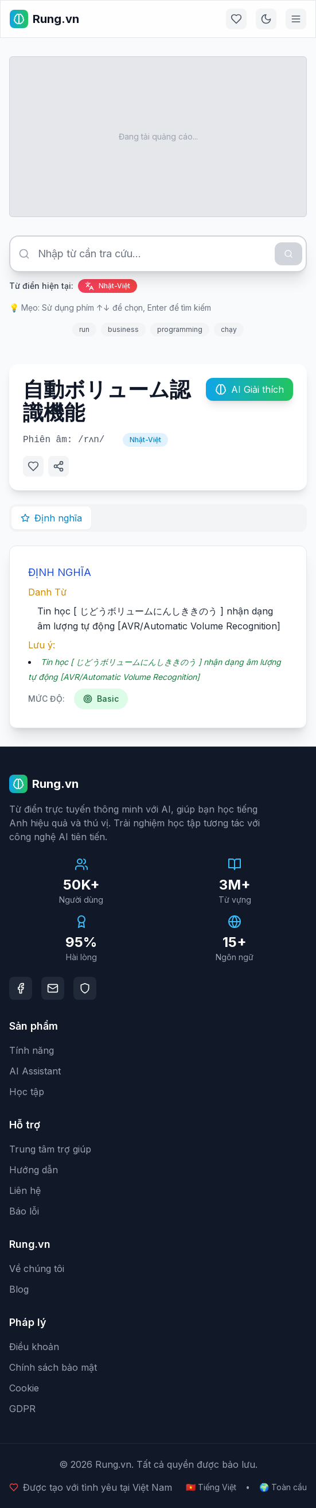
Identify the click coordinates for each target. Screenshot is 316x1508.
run (84, 329)
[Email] (52, 988)
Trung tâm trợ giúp (50, 1149)
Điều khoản (34, 1346)
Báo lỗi (24, 1211)
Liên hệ (25, 1190)
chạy (229, 329)
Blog (19, 1289)
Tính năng (31, 1050)
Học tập (26, 1091)
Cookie (24, 1388)
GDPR (22, 1408)
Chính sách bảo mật (53, 1367)
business (123, 329)
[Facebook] (20, 988)
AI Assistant (35, 1071)
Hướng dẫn (33, 1170)
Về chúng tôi (36, 1268)
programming (179, 329)
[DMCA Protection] (84, 988)
